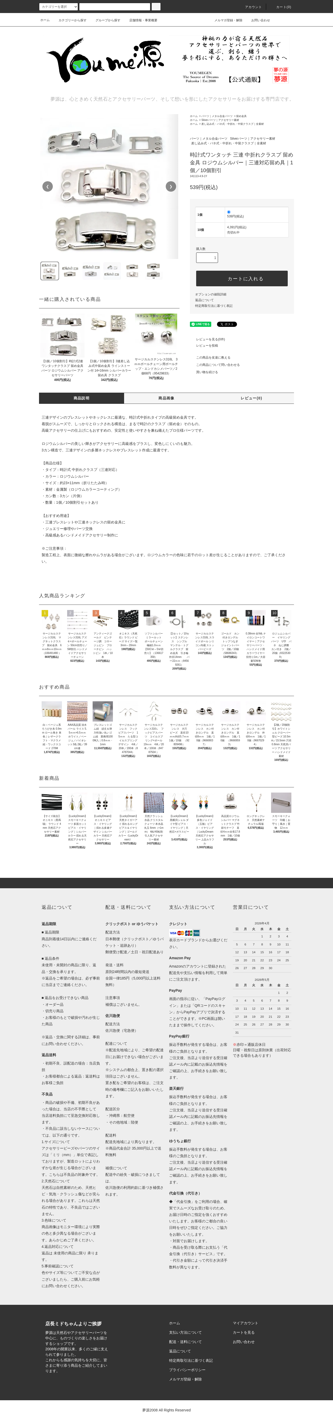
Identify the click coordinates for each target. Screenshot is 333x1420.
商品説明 (82, 398)
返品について (204, 300)
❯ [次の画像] (170, 186)
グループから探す (104, 20)
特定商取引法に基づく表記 (214, 306)
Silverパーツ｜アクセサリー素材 (220, 120)
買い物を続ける (204, 372)
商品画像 (166, 398)
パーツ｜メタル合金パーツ (217, 116)
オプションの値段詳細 (210, 294)
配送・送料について (185, 1342)
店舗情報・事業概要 (140, 20)
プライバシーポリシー (187, 1370)
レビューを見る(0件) (207, 339)
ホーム (45, 20)
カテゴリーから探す (69, 20)
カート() (280, 7)
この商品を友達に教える (210, 357)
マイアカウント (245, 1323)
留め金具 (241, 116)
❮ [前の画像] (47, 186)
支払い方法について (185, 1332)
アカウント (250, 7)
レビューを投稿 (204, 345)
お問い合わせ (257, 20)
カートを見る (244, 1332)
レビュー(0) (251, 398)
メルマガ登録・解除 (225, 20)
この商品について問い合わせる (215, 365)
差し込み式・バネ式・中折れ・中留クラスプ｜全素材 (232, 123)
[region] (109, 186)
